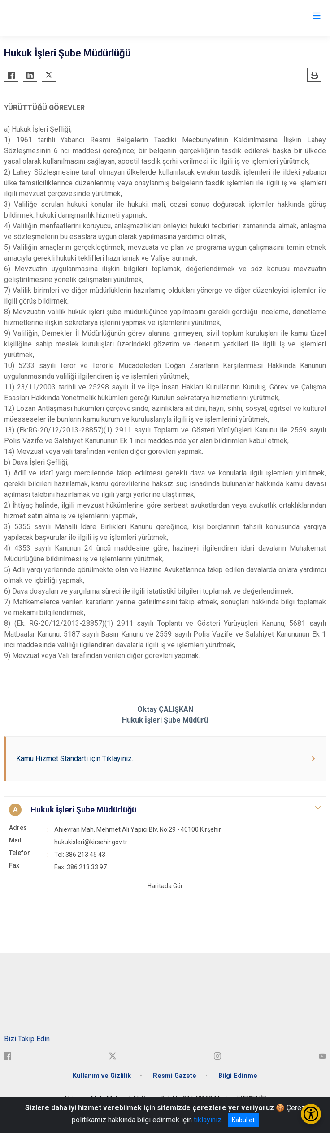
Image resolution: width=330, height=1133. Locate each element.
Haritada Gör (165, 885)
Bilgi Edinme (237, 1076)
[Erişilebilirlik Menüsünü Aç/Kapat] (311, 1114)
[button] (165, 810)
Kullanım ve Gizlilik (102, 1076)
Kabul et (243, 1120)
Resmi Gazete (174, 1076)
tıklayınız (207, 1120)
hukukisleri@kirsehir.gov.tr (90, 842)
